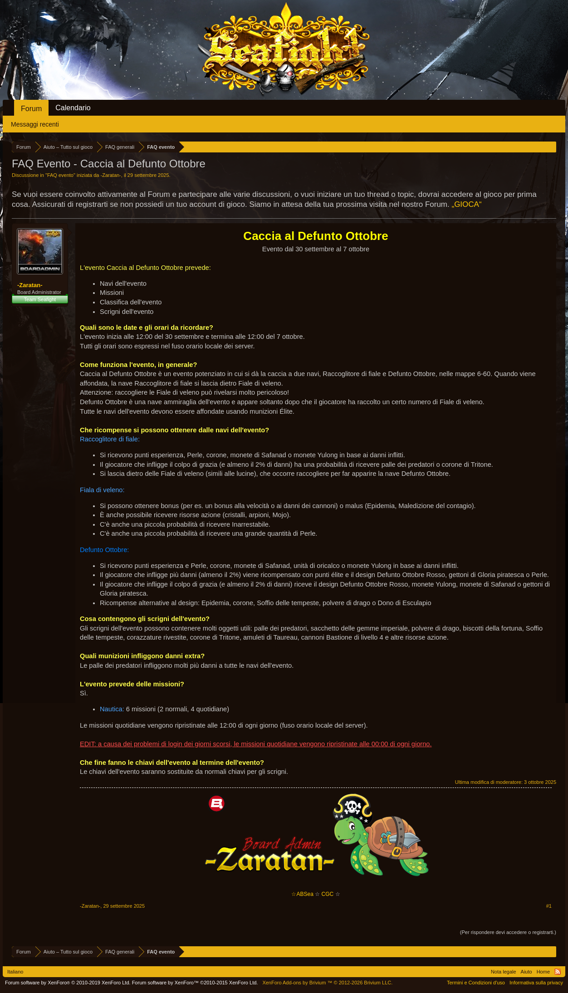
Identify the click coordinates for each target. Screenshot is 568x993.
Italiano (15, 971)
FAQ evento (60, 175)
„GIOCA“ (466, 204)
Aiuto (526, 971)
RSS (557, 972)
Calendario (72, 108)
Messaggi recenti (35, 124)
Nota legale (503, 971)
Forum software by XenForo (68, 982)
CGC (328, 894)
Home (543, 971)
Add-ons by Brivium (327, 982)
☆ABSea (302, 894)
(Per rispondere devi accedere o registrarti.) (508, 932)
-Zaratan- (111, 175)
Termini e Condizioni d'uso (476, 982)
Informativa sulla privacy (536, 982)
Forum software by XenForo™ (195, 982)
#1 (549, 906)
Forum (31, 109)
